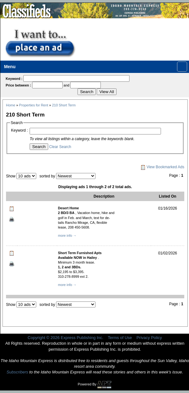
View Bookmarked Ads (162, 167)
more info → (67, 235)
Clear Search (60, 147)
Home (10, 105)
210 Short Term (64, 105)
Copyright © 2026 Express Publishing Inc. (65, 337)
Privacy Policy (149, 337)
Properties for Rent (33, 105)
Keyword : (19, 130)
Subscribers (17, 372)
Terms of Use (120, 337)
